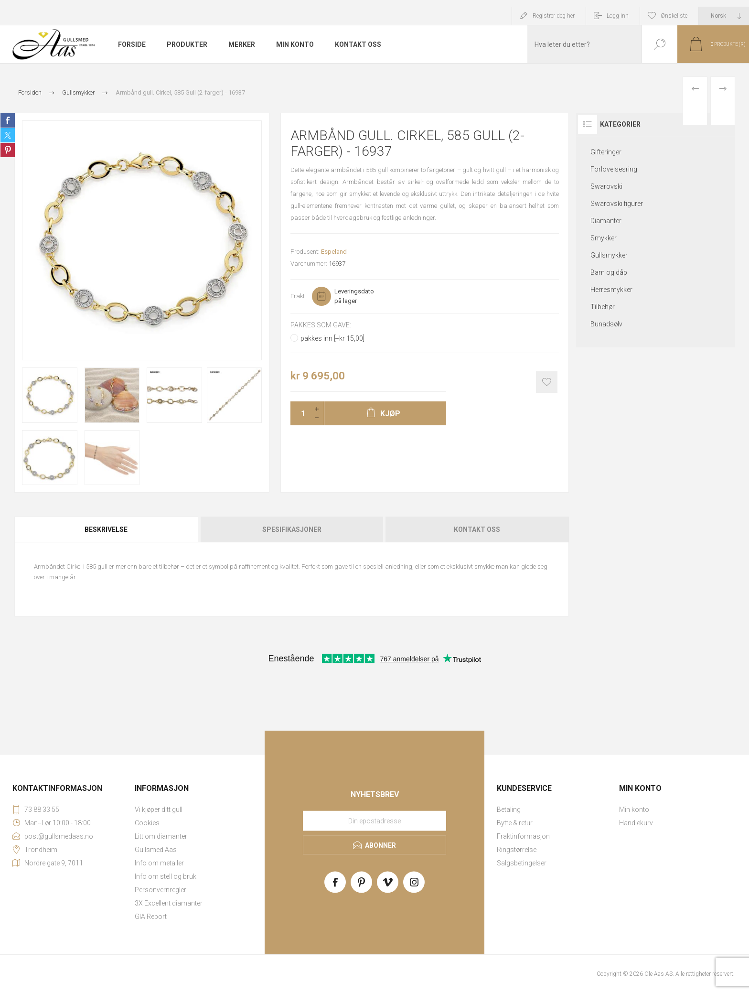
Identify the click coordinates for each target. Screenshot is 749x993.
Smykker (603, 238)
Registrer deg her (554, 15)
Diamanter (605, 221)
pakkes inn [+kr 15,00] (332, 338)
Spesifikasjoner (291, 529)
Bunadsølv (606, 324)
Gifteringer (605, 152)
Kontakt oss (477, 529)
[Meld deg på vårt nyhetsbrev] (374, 821)
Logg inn (618, 15)
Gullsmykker (609, 255)
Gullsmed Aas (156, 849)
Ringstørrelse (516, 849)
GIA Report (151, 916)
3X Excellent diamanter (169, 903)
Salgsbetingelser (521, 863)
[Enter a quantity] (300, 413)
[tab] (106, 529)
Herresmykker (611, 289)
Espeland (334, 251)
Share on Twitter (7, 135)
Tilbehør (602, 307)
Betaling (509, 809)
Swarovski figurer (616, 203)
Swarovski (606, 186)
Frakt (297, 296)
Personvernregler (160, 890)
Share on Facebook (7, 120)
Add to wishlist (546, 382)
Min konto (634, 809)
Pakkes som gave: (320, 325)
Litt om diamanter (161, 836)
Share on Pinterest (7, 150)
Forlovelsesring (613, 169)
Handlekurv (636, 823)
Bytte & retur (515, 823)
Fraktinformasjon (523, 836)
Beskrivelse (106, 529)
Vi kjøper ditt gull (158, 809)
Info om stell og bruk (165, 876)
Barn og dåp (608, 272)
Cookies (147, 823)
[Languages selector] (724, 16)
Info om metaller (159, 863)
